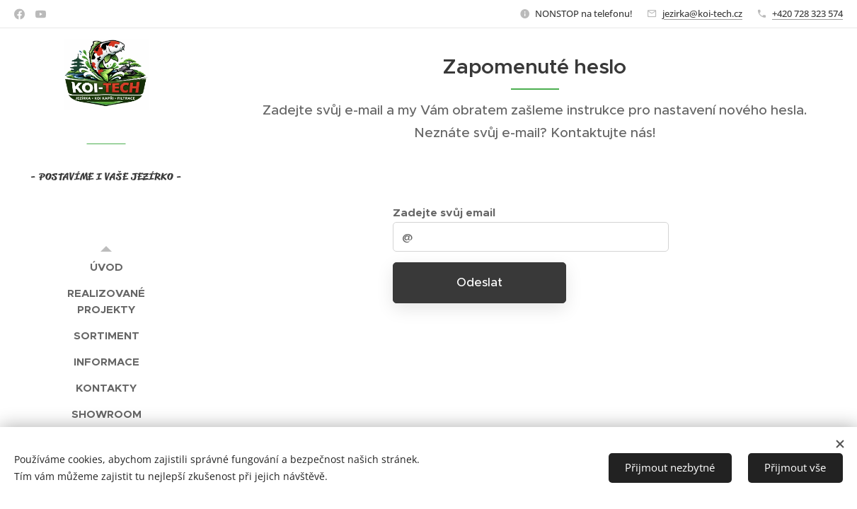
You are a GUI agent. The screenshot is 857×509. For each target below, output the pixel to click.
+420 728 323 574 (807, 13)
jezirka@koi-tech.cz (702, 13)
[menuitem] (106, 267)
